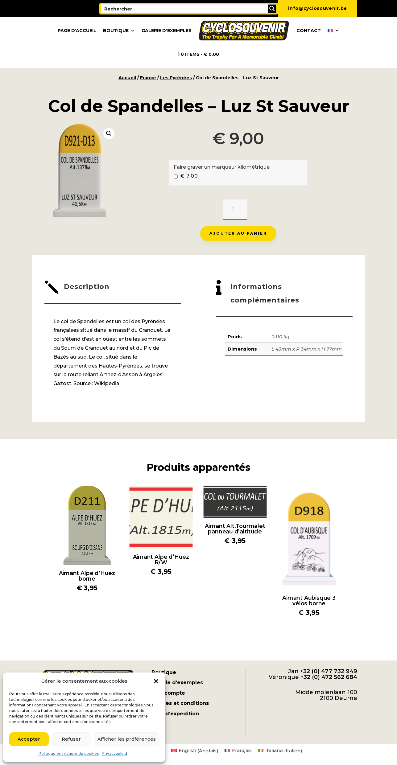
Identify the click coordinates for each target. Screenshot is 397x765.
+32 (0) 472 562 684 (328, 677)
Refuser (71, 739)
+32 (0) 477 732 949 (328, 671)
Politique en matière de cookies (69, 753)
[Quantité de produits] (235, 209)
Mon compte (168, 693)
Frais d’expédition (175, 714)
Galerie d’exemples (167, 30)
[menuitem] (333, 30)
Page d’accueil (77, 30)
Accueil (127, 77)
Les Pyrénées (176, 77)
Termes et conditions (180, 703)
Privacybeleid (114, 753)
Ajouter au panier (238, 233)
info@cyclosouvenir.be (317, 8)
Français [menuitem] (242, 750)
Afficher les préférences (126, 739)
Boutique (116, 30)
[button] (156, 681)
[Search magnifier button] (272, 8)
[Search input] (184, 8)
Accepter (29, 739)
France (148, 77)
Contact (308, 30)
